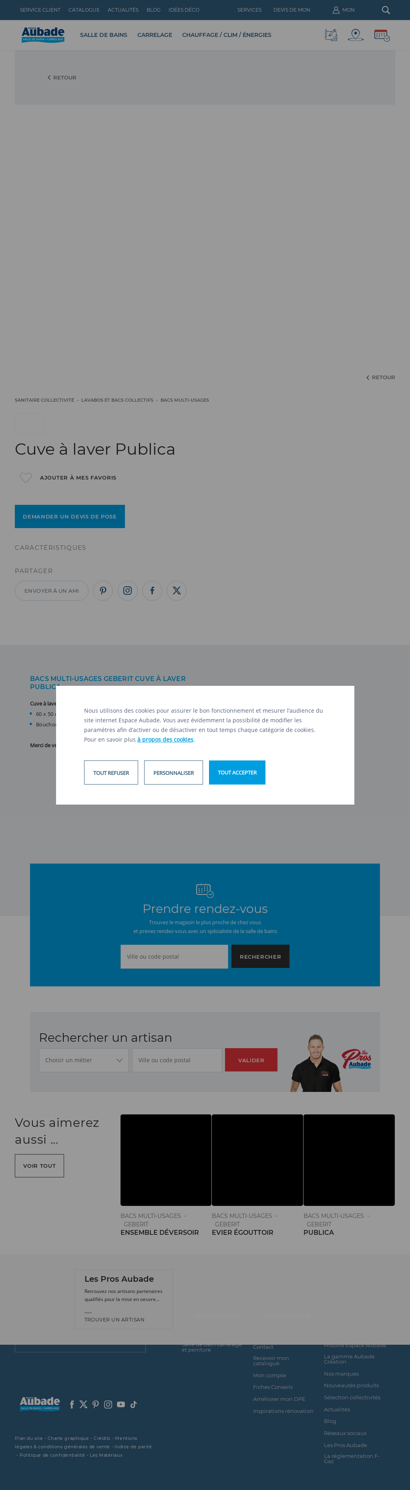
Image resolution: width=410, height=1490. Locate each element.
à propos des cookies (165, 739)
